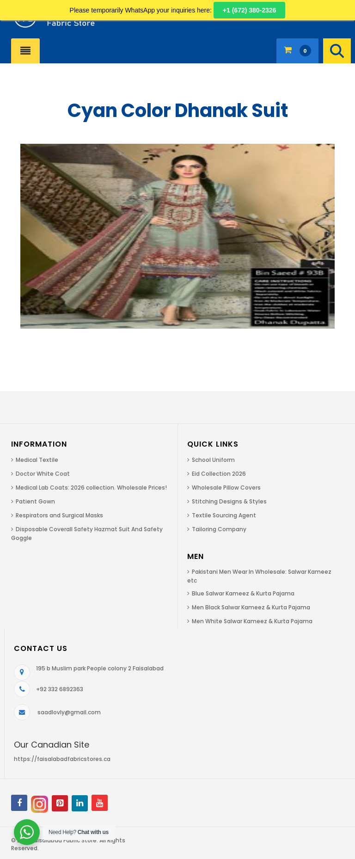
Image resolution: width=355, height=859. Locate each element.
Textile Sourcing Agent (224, 515)
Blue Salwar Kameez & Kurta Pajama (243, 593)
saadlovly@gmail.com (69, 712)
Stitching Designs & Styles (229, 501)
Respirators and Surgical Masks (59, 515)
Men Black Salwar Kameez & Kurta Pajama (251, 607)
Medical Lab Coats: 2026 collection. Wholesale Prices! (91, 487)
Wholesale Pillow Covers (226, 487)
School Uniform (213, 460)
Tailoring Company (219, 529)
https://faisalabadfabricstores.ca (62, 759)
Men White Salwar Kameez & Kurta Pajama (252, 621)
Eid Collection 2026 (219, 474)
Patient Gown (35, 501)
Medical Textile (37, 460)
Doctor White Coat (43, 474)
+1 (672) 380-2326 (249, 10)
